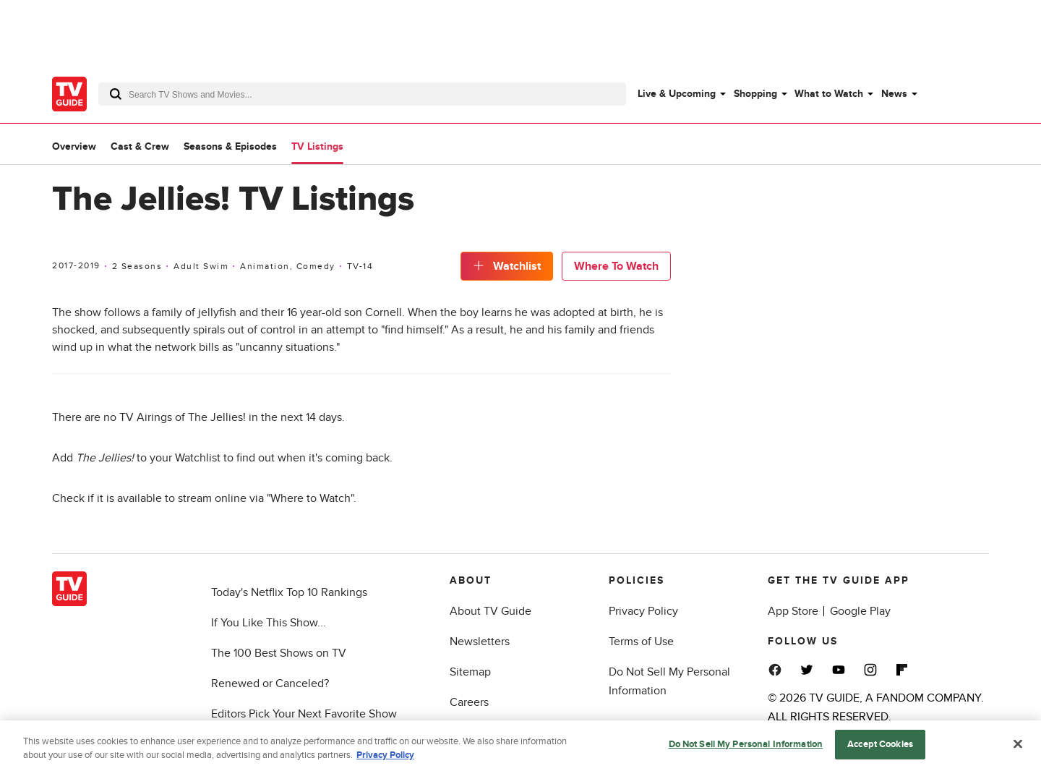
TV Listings (317, 146)
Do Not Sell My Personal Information (746, 750)
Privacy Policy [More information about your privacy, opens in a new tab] (385, 761)
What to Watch (828, 94)
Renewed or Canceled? (270, 683)
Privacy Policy (643, 611)
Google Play (860, 611)
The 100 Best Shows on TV (278, 653)
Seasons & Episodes (230, 146)
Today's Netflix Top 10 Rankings (289, 592)
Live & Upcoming (677, 94)
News (894, 94)
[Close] (1018, 749)
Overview (74, 146)
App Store (793, 611)
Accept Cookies (880, 750)
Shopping (755, 94)
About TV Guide (490, 611)
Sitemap (470, 672)
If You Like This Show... (268, 622)
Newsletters (480, 641)
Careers (469, 702)
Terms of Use (641, 641)
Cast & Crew (140, 146)
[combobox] (362, 94)
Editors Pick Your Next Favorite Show (304, 714)
